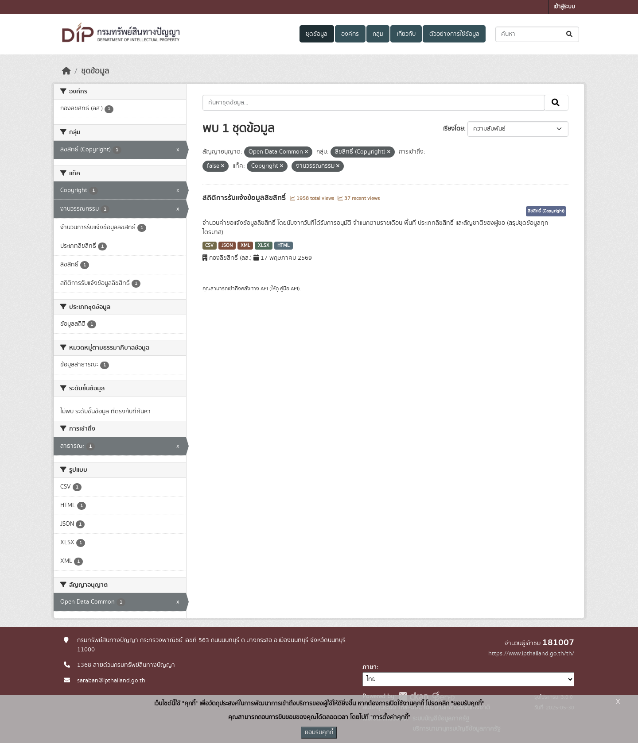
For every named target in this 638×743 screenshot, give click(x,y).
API (264, 289)
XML (245, 245)
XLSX (263, 245)
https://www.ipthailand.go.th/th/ (531, 653)
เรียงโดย (453, 128)
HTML (283, 245)
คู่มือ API (289, 289)
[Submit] (570, 34)
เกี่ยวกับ (406, 34)
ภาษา (369, 667)
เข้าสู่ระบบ (564, 7)
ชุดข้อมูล (316, 34)
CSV (209, 245)
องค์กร (350, 34)
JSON (227, 245)
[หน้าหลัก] (66, 71)
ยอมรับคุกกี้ (319, 732)
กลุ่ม (378, 34)
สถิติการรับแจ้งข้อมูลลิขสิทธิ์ (245, 198)
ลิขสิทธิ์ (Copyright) (546, 211)
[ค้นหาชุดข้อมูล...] (537, 34)
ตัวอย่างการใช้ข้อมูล (454, 34)
